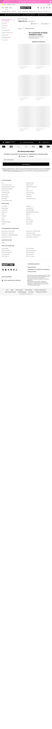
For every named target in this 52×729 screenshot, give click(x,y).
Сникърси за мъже (30, 571)
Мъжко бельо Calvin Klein (31, 575)
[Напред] (46, 8)
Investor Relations (28, 646)
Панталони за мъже (30, 581)
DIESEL (3, 602)
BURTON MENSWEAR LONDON (32, 600)
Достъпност (31, 648)
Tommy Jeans (29, 612)
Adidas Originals (5, 596)
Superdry (3, 612)
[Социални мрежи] (3, 626)
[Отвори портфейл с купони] (38, 4)
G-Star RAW (28, 594)
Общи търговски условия (10, 648)
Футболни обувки (5, 579)
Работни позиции (19, 646)
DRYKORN (28, 602)
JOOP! (3, 606)
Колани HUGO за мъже (30, 587)
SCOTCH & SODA (29, 610)
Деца (10, 4)
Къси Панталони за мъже (7, 589)
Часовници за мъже (6, 581)
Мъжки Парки (4, 587)
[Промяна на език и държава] (48, 1)
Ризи (27, 577)
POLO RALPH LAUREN (6, 610)
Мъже (6, 4)
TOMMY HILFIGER (29, 596)
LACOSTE (28, 606)
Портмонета (28, 583)
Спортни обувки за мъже (7, 573)
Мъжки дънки (29, 585)
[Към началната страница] (25, 4)
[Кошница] (49, 4)
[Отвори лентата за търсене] (49, 8)
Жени (3, 4)
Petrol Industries (29, 608)
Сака (3, 571)
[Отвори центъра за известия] (44, 4)
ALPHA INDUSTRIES (30, 598)
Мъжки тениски (5, 583)
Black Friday (24, 15)
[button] (35, 20)
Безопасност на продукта (41, 648)
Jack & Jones (4, 594)
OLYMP (3, 608)
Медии (12, 646)
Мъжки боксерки (5, 585)
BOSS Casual (4, 600)
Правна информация (22, 648)
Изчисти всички (29, 25)
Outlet (4, 1)
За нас (7, 646)
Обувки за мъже (29, 573)
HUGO (27, 604)
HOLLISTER (4, 604)
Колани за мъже (29, 579)
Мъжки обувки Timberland (7, 577)
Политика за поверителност (40, 646)
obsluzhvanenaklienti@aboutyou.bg (14, 559)
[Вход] (41, 4)
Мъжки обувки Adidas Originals (8, 575)
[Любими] (47, 4)
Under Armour (4, 598)
